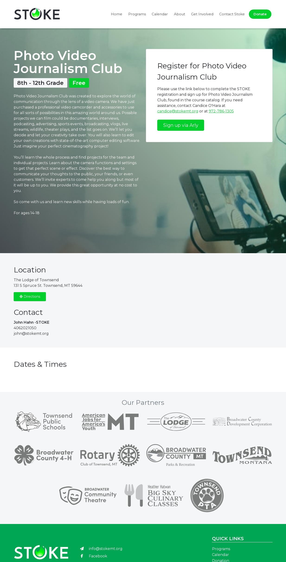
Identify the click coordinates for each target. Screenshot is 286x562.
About (179, 14)
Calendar (160, 14)
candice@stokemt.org (177, 111)
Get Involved (202, 14)
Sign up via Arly (180, 125)
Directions (29, 296)
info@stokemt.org (101, 548)
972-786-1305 (221, 111)
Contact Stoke (232, 14)
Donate (260, 14)
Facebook (93, 556)
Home (116, 14)
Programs (137, 14)
